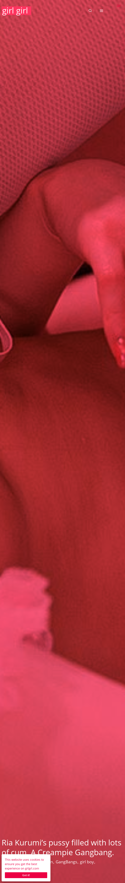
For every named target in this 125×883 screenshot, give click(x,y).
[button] (90, 10)
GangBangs (66, 861)
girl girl (15, 10)
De (119, 5)
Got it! (26, 875)
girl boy (87, 861)
